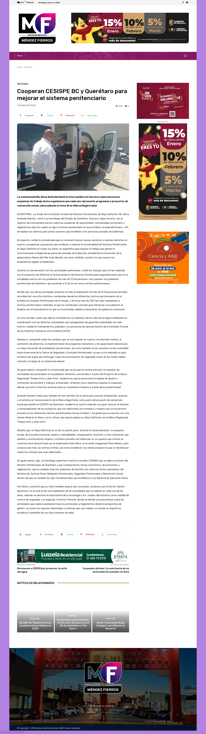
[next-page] (24, 638)
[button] (185, 56)
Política (110, 619)
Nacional (28, 67)
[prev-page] (19, 638)
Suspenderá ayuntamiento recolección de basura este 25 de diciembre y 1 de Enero (73, 624)
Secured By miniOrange (12, 732)
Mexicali (73, 616)
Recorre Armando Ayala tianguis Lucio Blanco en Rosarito (110, 625)
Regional (35, 619)
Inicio (19, 67)
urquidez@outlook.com (108, 712)
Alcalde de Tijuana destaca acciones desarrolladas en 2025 (35, 625)
